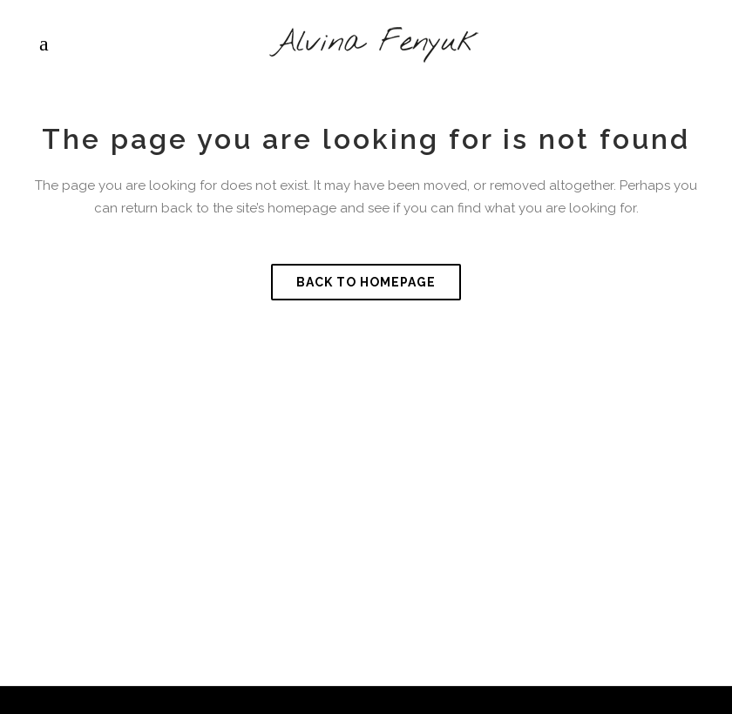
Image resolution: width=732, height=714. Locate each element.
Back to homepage (366, 282)
